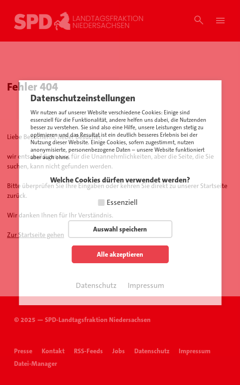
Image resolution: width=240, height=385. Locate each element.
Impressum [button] (146, 285)
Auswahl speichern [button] (120, 229)
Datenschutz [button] (96, 285)
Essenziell (122, 202)
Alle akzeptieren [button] (120, 254)
